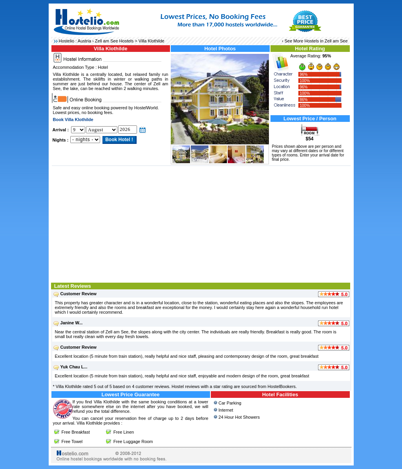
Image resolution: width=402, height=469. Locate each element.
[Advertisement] (201, 223)
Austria (84, 41)
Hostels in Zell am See (325, 41)
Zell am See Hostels (114, 41)
